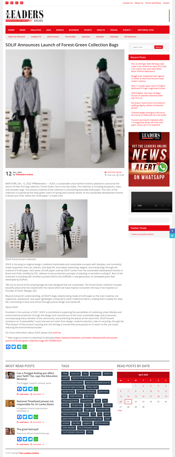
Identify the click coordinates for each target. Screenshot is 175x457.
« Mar (119, 410)
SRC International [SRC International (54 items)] (101, 423)
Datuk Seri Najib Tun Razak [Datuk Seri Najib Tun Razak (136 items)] (73, 387)
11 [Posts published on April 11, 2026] (158, 391)
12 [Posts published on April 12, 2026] (166, 391)
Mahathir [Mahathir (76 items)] (97, 405)
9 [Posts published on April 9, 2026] (143, 391)
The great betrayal (27, 429)
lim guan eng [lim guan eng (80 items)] (77, 405)
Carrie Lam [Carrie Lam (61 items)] (75, 373)
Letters (166, 3)
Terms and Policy (153, 3)
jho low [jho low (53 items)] (65, 405)
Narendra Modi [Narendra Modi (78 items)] (103, 409)
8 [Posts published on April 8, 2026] (135, 391)
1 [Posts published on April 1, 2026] (135, 385)
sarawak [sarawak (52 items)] (66, 423)
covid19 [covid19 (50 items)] (65, 378)
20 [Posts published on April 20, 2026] (121, 401)
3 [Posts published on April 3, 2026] (150, 385)
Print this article (113, 172)
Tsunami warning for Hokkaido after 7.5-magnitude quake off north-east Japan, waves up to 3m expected (147, 122)
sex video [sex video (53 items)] (76, 423)
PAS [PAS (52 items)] (93, 414)
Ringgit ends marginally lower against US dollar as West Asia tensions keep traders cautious (147, 78)
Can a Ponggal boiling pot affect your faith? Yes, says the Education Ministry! (37, 376)
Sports (88, 30)
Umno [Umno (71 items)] (89, 432)
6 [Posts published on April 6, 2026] (120, 391)
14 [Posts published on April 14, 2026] (128, 396)
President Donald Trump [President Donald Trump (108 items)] (92, 418)
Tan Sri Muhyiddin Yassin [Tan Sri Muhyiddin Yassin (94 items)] (87, 427)
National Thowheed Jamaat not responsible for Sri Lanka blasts (35, 403)
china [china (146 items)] (85, 373)
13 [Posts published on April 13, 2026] (121, 396)
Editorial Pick (146, 30)
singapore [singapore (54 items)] (87, 423)
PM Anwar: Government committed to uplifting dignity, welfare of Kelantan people (148, 105)
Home (11, 30)
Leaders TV (36, 36)
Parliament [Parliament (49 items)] (84, 414)
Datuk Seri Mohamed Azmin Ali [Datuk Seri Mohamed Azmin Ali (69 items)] (98, 382)
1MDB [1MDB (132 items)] (65, 373)
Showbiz (100, 36)
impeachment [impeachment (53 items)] (86, 400)
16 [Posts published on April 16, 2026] (143, 396)
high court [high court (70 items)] (89, 396)
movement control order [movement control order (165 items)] (72, 409)
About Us (139, 3)
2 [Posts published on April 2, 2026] (143, 385)
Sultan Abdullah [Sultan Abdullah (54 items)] (69, 427)
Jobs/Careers (53, 36)
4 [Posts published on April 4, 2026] (158, 385)
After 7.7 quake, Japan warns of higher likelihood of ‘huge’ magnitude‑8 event (148, 87)
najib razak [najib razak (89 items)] (89, 409)
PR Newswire (130, 36)
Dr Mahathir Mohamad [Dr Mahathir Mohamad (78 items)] (86, 391)
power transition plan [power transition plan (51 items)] (71, 418)
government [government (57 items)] (103, 391)
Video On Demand (16, 36)
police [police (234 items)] (107, 414)
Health (101, 30)
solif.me (57, 332)
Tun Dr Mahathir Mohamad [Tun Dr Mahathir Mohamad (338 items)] (73, 432)
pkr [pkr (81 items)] (99, 414)
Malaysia (36, 30)
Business (74, 30)
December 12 (37, 394)
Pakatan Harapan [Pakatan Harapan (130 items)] (69, 414)
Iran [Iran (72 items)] (105, 400)
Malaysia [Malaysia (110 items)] (108, 405)
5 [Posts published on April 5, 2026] (165, 385)
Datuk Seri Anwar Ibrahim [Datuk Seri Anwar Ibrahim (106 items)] (72, 382)
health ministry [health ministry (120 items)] (75, 396)
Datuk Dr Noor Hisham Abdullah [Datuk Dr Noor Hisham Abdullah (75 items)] (84, 378)
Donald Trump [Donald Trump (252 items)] (68, 391)
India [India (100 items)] (98, 400)
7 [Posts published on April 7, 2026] (128, 391)
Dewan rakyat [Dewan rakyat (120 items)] (92, 387)
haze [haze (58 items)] (64, 396)
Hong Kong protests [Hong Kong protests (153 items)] (70, 400)
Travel (114, 30)
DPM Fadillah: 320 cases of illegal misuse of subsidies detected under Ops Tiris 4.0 (147, 95)
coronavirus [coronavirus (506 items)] (95, 373)
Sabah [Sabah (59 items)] (107, 418)
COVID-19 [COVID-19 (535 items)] (107, 373)
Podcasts (114, 36)
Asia (48, 30)
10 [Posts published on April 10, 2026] (151, 391)
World (60, 30)
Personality (70, 36)
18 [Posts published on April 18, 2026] (158, 396)
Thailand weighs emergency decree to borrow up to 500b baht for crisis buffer (149, 113)
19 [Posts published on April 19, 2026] (166, 396)
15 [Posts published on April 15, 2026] (136, 396)
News (22, 30)
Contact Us (128, 3)
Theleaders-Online (24, 174)
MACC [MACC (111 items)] (87, 405)
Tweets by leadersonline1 (142, 234)
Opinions (86, 36)
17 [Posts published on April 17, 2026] (151, 396)
